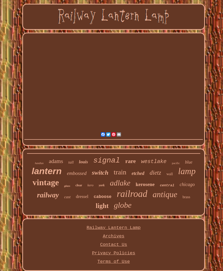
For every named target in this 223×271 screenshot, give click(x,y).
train (120, 172)
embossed (77, 173)
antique (165, 194)
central (167, 185)
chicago (187, 184)
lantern (46, 171)
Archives (113, 236)
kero (90, 185)
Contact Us (113, 244)
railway (48, 195)
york (102, 185)
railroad (132, 194)
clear (78, 185)
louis (83, 161)
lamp (187, 171)
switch (100, 172)
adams (56, 161)
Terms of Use (113, 261)
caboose (103, 197)
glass (67, 185)
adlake (120, 183)
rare (130, 161)
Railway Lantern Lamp (114, 227)
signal (106, 160)
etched (138, 173)
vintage (46, 182)
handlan (39, 163)
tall (71, 162)
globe (123, 205)
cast (67, 197)
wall (169, 174)
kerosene (145, 184)
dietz (155, 172)
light (102, 205)
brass (186, 197)
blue (189, 162)
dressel (82, 196)
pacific (176, 163)
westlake (154, 162)
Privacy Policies (113, 253)
